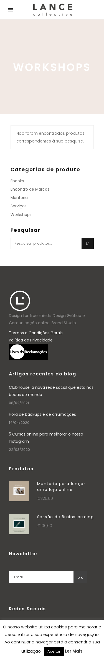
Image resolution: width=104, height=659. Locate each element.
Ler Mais (74, 651)
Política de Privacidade (31, 340)
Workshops (21, 214)
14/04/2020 (19, 422)
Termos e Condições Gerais (36, 333)
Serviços (19, 206)
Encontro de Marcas (30, 189)
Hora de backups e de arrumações (42, 414)
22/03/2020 (19, 449)
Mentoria (19, 197)
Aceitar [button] (53, 651)
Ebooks (17, 181)
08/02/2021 (19, 402)
